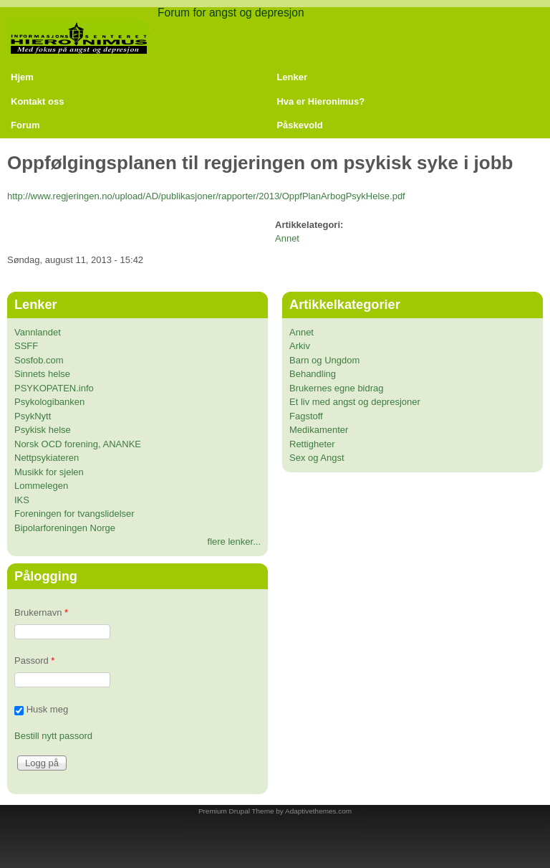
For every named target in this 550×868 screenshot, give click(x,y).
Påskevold (299, 125)
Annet (287, 238)
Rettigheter (312, 444)
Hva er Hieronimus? (320, 101)
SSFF (26, 345)
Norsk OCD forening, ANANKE (77, 444)
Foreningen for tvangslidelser (74, 513)
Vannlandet (37, 332)
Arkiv (299, 345)
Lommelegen (41, 485)
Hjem (22, 77)
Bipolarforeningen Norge (64, 528)
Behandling (312, 373)
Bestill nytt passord (53, 735)
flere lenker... (234, 541)
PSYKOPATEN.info (54, 388)
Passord (34, 660)
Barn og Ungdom (324, 360)
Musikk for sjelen (49, 472)
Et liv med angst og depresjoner (354, 401)
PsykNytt (32, 416)
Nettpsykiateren (46, 457)
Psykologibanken (49, 401)
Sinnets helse (42, 373)
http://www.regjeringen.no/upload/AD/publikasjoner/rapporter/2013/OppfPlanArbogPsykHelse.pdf (206, 196)
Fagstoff (306, 416)
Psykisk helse (42, 429)
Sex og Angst (316, 457)
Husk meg (47, 710)
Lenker (291, 77)
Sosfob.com (39, 360)
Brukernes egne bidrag (336, 388)
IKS (21, 500)
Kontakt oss (37, 101)
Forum (25, 125)
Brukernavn (41, 612)
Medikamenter (318, 429)
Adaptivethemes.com (318, 811)
